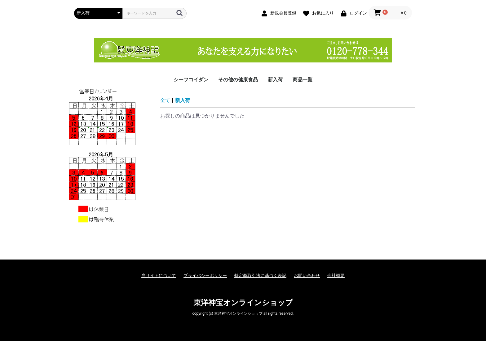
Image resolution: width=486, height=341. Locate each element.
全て (165, 100)
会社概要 (336, 275)
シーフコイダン (191, 80)
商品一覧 (302, 80)
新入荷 (275, 80)
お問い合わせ (307, 275)
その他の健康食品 (238, 80)
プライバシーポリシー (205, 275)
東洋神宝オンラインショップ (243, 302)
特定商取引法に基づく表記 (260, 275)
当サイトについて (158, 275)
